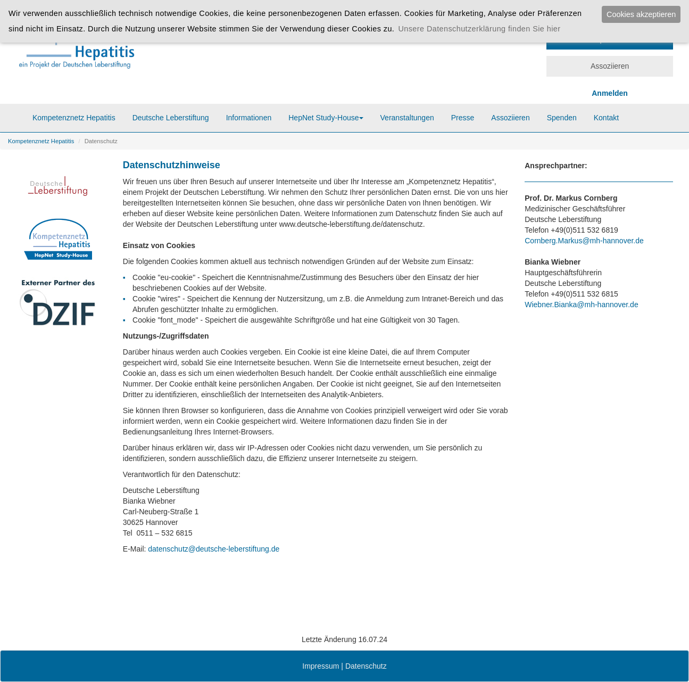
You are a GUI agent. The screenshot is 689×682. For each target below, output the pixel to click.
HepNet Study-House (325, 117)
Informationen (249, 117)
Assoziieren (610, 66)
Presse (463, 117)
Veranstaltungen (407, 117)
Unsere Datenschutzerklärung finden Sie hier (479, 28)
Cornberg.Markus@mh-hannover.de (584, 240)
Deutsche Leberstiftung (170, 117)
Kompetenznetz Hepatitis (73, 117)
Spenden (562, 117)
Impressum (320, 666)
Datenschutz (366, 666)
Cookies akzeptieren (641, 14)
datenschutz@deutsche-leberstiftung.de (212, 549)
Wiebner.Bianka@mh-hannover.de (581, 304)
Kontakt (606, 117)
